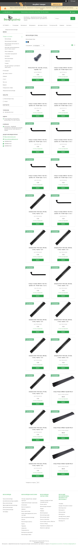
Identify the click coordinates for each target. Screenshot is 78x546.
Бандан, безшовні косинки (65, 505)
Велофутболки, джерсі (64, 516)
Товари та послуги (7, 36)
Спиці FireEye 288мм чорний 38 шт (63, 391)
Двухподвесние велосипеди (10, 505)
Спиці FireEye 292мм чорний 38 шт (63, 463)
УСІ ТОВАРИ (6, 25)
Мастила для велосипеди (27, 517)
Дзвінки (23, 509)
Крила (23, 523)
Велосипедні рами (44, 515)
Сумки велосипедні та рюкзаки (29, 502)
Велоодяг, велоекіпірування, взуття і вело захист (12, 48)
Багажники (24, 505)
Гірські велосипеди (7, 499)
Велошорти (62, 510)
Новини (5, 76)
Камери (42, 510)
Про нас (5, 82)
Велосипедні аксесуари (11, 41)
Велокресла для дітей (26, 532)
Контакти (68, 25)
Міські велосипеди (7, 503)
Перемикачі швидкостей (46, 525)
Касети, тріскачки (44, 519)
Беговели (7, 56)
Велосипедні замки (26, 534)
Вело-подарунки (9, 51)
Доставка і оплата (42, 25)
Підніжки (23, 526)
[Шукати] (72, 18)
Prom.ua (47, 541)
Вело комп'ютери (25, 511)
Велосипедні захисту (26, 521)
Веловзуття (62, 520)
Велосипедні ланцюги (45, 506)
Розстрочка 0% (53, 25)
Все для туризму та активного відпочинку (12, 66)
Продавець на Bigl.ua (39, 542)
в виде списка (74, 45)
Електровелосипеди (8, 509)
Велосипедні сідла (44, 517)
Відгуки (5, 85)
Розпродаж (15, 25)
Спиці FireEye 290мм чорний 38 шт (63, 427)
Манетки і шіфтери (45, 528)
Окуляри (61, 503)
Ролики (7, 63)
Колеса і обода (44, 523)
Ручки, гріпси (43, 504)
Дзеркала (23, 528)
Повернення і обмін (8, 87)
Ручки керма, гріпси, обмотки (47, 521)
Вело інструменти (25, 507)
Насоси (23, 519)
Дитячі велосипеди (8, 507)
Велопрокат (24, 25)
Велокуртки (62, 514)
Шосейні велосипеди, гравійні (10, 501)
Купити (37, 79)
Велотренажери (9, 58)
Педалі (42, 508)
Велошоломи (62, 512)
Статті (4, 79)
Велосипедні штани (64, 518)
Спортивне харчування (11, 53)
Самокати (7, 61)
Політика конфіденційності (69, 543)
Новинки (62, 25)
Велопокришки (44, 513)
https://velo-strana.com (10, 136)
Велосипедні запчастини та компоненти (12, 44)
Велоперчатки (62, 508)
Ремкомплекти (25, 530)
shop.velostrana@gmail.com (11, 139)
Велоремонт (32, 25)
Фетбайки (5, 511)
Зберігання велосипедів (11, 29)
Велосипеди (8, 39)
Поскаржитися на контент (56, 543)
